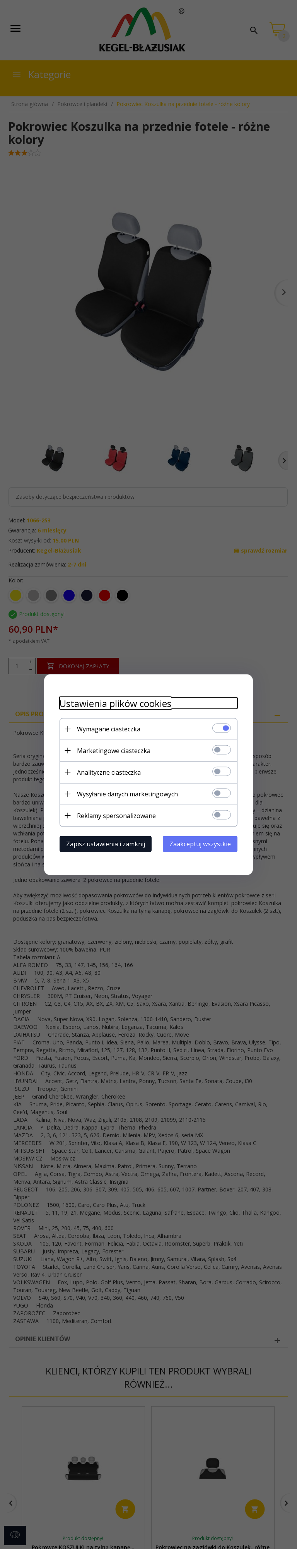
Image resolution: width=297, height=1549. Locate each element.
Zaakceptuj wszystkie (200, 843)
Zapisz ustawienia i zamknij (105, 843)
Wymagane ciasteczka (108, 728)
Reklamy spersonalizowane (116, 815)
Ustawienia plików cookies (115, 703)
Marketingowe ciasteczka (113, 750)
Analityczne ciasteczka (109, 772)
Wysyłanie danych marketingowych (127, 793)
